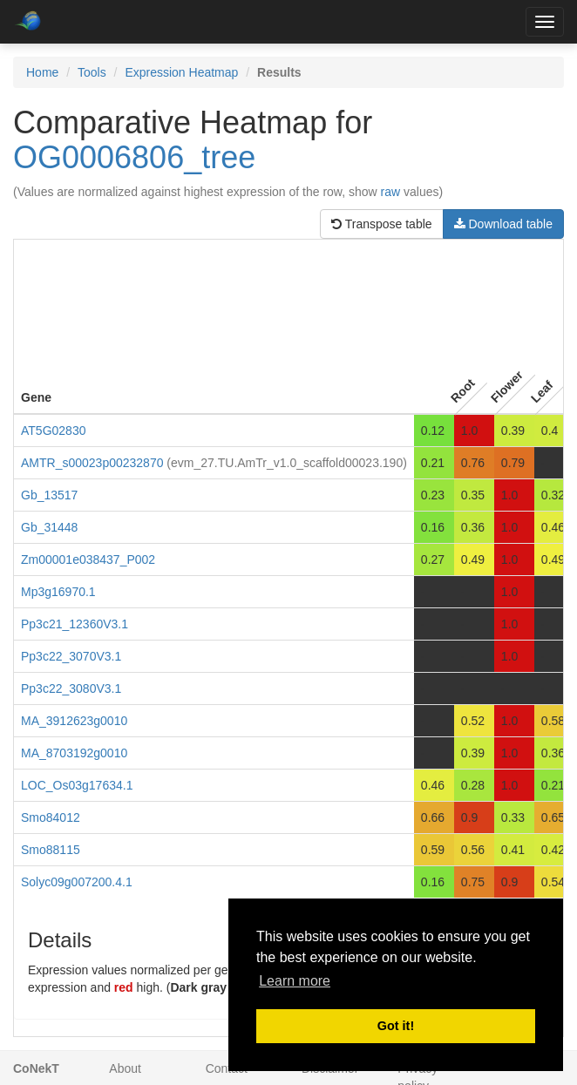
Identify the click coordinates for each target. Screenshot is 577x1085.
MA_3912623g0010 (74, 721)
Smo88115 (50, 850)
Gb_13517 (49, 495)
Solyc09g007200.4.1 (76, 882)
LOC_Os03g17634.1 (76, 785)
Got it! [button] (395, 1026)
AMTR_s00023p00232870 (92, 463)
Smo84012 (50, 817)
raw (391, 192)
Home (42, 72)
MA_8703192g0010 (74, 753)
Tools (92, 72)
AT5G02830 (53, 430)
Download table (503, 224)
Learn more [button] (294, 980)
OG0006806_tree (134, 157)
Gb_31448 (49, 527)
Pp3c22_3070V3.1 (71, 656)
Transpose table (381, 224)
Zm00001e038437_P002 (88, 559)
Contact (227, 1068)
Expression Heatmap (181, 72)
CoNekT (36, 1068)
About (125, 1068)
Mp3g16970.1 (58, 592)
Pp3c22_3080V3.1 (71, 688)
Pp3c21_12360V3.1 (74, 624)
